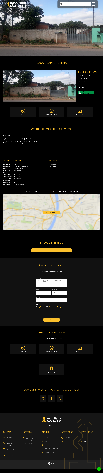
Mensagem (39, 278)
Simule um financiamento (87, 92)
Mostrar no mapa (51, 212)
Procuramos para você (51, 448)
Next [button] (101, 29)
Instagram (86, 441)
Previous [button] (1, 29)
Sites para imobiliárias (51, 466)
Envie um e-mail (80, 114)
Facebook (51, 398)
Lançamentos (48, 445)
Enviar (51, 319)
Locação (46, 441)
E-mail (38, 297)
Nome (38, 289)
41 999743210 (13, 444)
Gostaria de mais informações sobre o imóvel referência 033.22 (51, 283)
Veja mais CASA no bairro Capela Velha (51, 250)
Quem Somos (67, 437)
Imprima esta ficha (51, 372)
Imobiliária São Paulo (51, 420)
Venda (46, 437)
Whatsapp (43, 398)
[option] (51, 28)
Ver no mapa (28, 443)
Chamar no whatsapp (51, 114)
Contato (66, 441)
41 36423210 (13, 439)
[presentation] (51, 313)
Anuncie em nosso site (50, 452)
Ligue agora (23, 114)
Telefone (54, 289)
